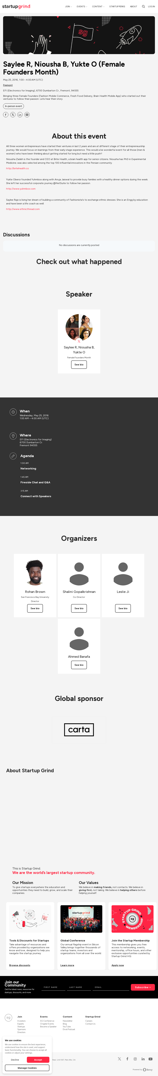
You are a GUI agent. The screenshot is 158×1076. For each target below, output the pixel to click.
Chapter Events (47, 1024)
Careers (88, 1021)
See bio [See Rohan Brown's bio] (35, 608)
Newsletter (67, 1021)
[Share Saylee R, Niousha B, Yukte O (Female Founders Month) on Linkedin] (19, 114)
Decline (15, 1059)
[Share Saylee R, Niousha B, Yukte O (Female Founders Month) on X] (12, 114)
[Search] (143, 6)
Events (81, 6)
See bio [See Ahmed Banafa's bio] (79, 664)
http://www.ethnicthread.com (23, 209)
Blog (65, 1024)
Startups (21, 1026)
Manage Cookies (27, 1067)
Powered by (143, 1069)
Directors (21, 1032)
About (133, 6)
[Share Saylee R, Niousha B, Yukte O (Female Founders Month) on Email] (27, 114)
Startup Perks (117, 6)
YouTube (67, 1026)
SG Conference (47, 1021)
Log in (151, 6)
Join (67, 6)
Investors (21, 1021)
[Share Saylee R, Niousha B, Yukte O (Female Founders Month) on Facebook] (5, 114)
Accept (38, 1059)
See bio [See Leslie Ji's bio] (122, 608)
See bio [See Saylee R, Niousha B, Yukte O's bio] (79, 364)
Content (97, 6)
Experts (20, 1024)
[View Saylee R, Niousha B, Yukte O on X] (79, 341)
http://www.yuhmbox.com (20, 188)
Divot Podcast (69, 1029)
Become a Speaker (48, 1026)
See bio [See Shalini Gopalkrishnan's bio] (79, 608)
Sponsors (21, 1029)
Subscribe (141, 987)
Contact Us (90, 1024)
